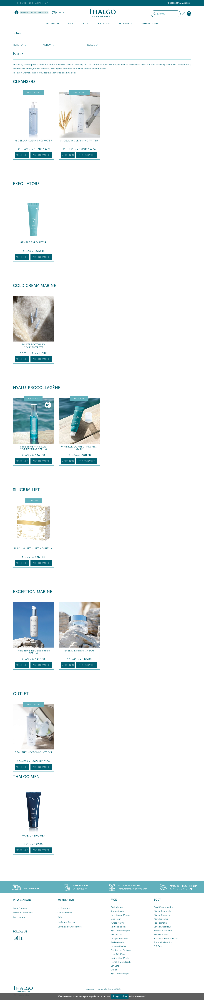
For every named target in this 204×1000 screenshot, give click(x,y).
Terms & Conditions (23, 912)
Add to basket (41, 155)
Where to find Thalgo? (34, 12)
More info (22, 155)
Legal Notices (20, 908)
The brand (20, 3)
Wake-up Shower (33, 835)
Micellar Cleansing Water (33, 140)
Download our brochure (70, 926)
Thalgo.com (89, 989)
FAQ (60, 917)
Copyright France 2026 (109, 989)
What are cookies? (137, 996)
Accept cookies (120, 996)
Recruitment (19, 917)
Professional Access (178, 3)
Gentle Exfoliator (33, 242)
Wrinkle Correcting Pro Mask (79, 448)
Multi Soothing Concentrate (33, 346)
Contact (61, 12)
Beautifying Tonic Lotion (33, 752)
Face (18, 33)
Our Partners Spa (38, 3)
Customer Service (67, 922)
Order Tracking (65, 912)
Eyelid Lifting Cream (79, 650)
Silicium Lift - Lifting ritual (33, 548)
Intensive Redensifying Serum (33, 652)
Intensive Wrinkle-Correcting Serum (33, 448)
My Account (64, 908)
